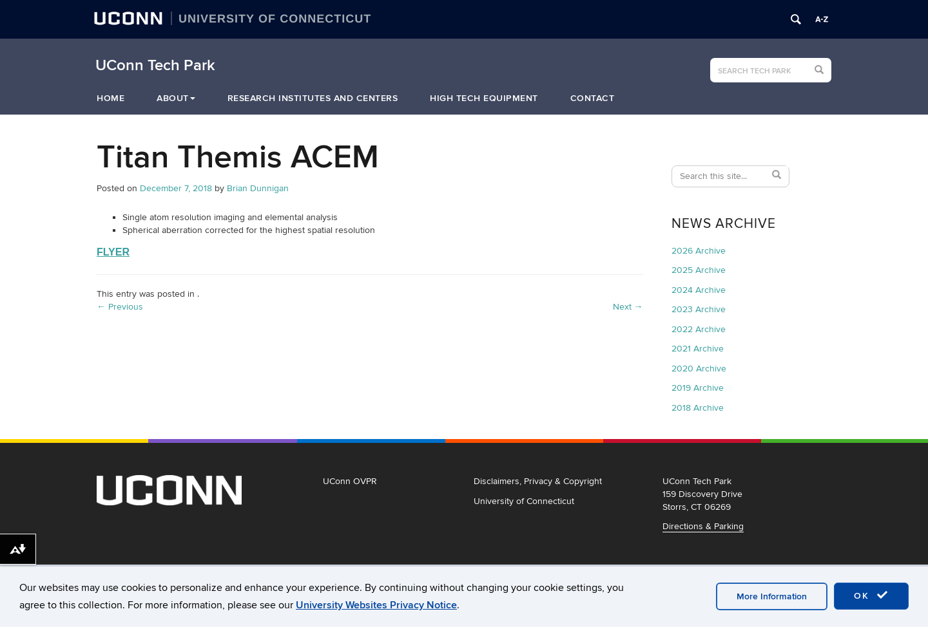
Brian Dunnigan (258, 188)
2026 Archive (699, 250)
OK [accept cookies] (871, 595)
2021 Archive (698, 348)
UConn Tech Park (155, 65)
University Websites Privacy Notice (376, 605)
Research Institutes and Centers (312, 98)
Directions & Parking (703, 526)
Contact (592, 98)
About (176, 98)
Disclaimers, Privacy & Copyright (538, 481)
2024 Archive (699, 290)
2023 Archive (699, 309)
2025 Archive (699, 270)
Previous (120, 306)
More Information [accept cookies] (772, 596)
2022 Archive (699, 329)
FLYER (113, 252)
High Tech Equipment (484, 98)
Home (110, 98)
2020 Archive (699, 368)
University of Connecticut (524, 501)
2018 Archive (698, 407)
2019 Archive (698, 387)
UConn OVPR (350, 481)
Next (628, 306)
